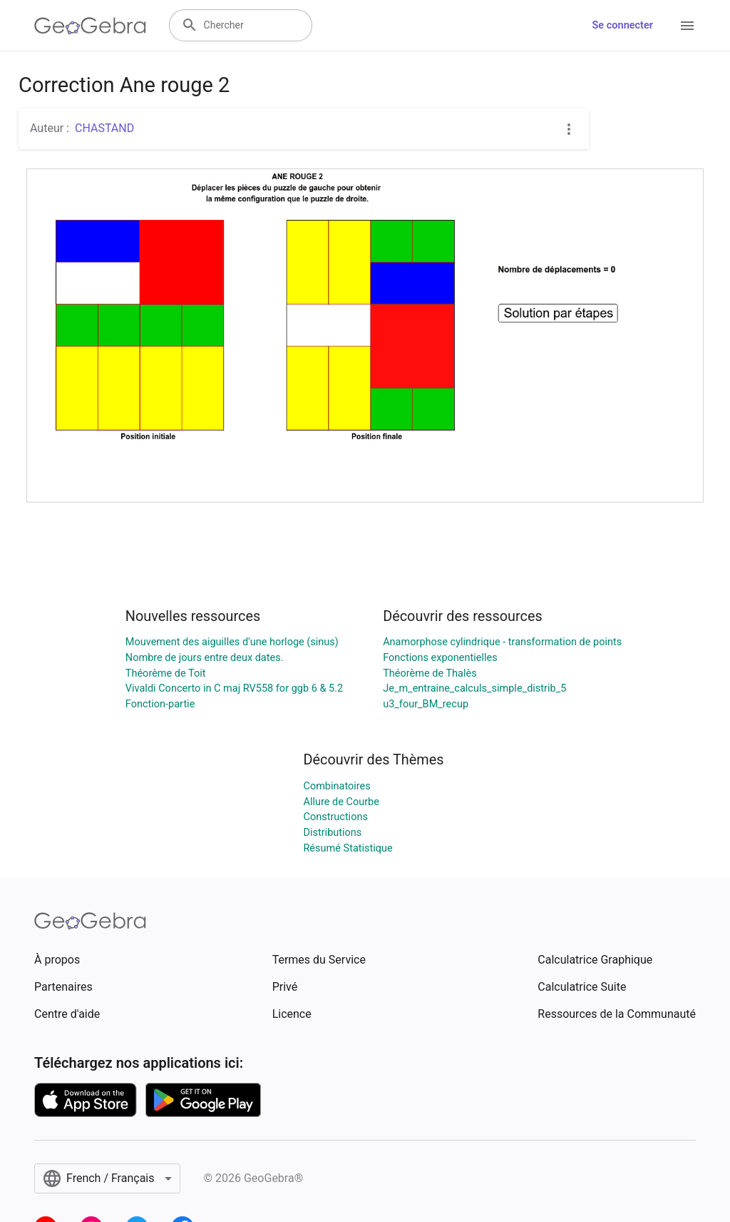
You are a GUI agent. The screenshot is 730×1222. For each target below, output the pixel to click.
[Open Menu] (687, 25)
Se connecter (622, 25)
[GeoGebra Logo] (90, 25)
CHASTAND (104, 128)
